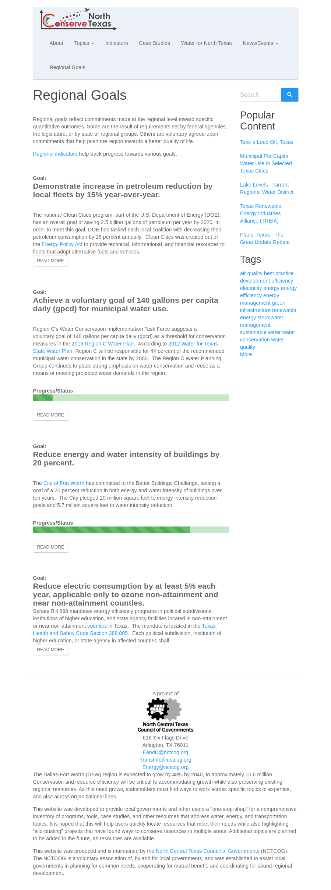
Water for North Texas (206, 43)
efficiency (282, 281)
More (246, 354)
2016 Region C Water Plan (103, 344)
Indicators (116, 43)
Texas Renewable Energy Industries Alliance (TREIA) (260, 213)
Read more (50, 260)
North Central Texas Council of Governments (208, 851)
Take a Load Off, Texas (266, 142)
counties (97, 626)
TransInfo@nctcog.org (165, 760)
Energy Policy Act (62, 244)
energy (271, 288)
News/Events (261, 43)
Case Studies (154, 43)
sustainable (253, 332)
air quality (251, 273)
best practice (279, 273)
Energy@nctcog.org (165, 767)
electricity (251, 288)
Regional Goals (67, 67)
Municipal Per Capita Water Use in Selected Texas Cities (266, 163)
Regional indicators (55, 154)
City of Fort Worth (63, 483)
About (56, 43)
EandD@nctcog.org (166, 752)
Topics (84, 43)
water (274, 332)
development (255, 281)
